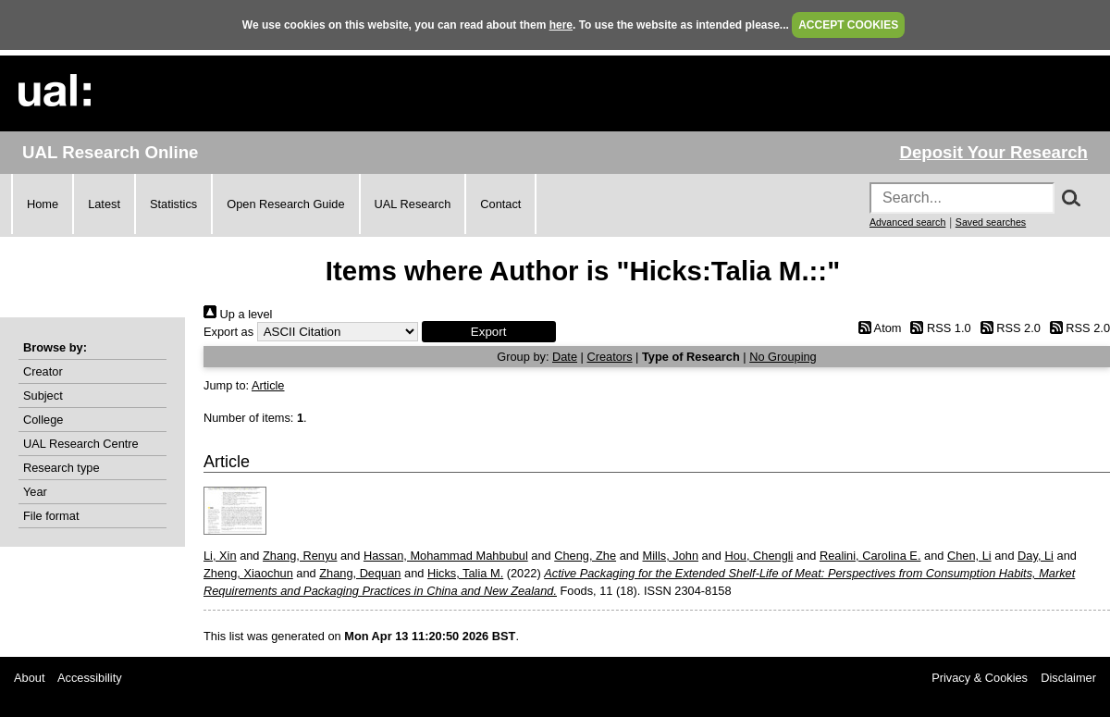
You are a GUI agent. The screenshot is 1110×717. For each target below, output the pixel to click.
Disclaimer (1068, 678)
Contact (500, 204)
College (43, 419)
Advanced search (907, 222)
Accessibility (89, 678)
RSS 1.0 (938, 328)
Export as (228, 332)
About (29, 678)
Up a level (238, 314)
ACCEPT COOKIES (848, 25)
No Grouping (783, 357)
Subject (43, 395)
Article (268, 385)
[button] (489, 331)
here (561, 25)
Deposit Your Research (993, 152)
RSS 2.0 (1007, 328)
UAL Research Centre (81, 444)
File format (51, 516)
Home (42, 204)
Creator (43, 371)
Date (564, 357)
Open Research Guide (285, 204)
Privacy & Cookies (979, 678)
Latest (104, 204)
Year (35, 492)
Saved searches (991, 222)
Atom (876, 328)
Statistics (173, 204)
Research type (61, 468)
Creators (609, 357)
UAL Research (413, 204)
